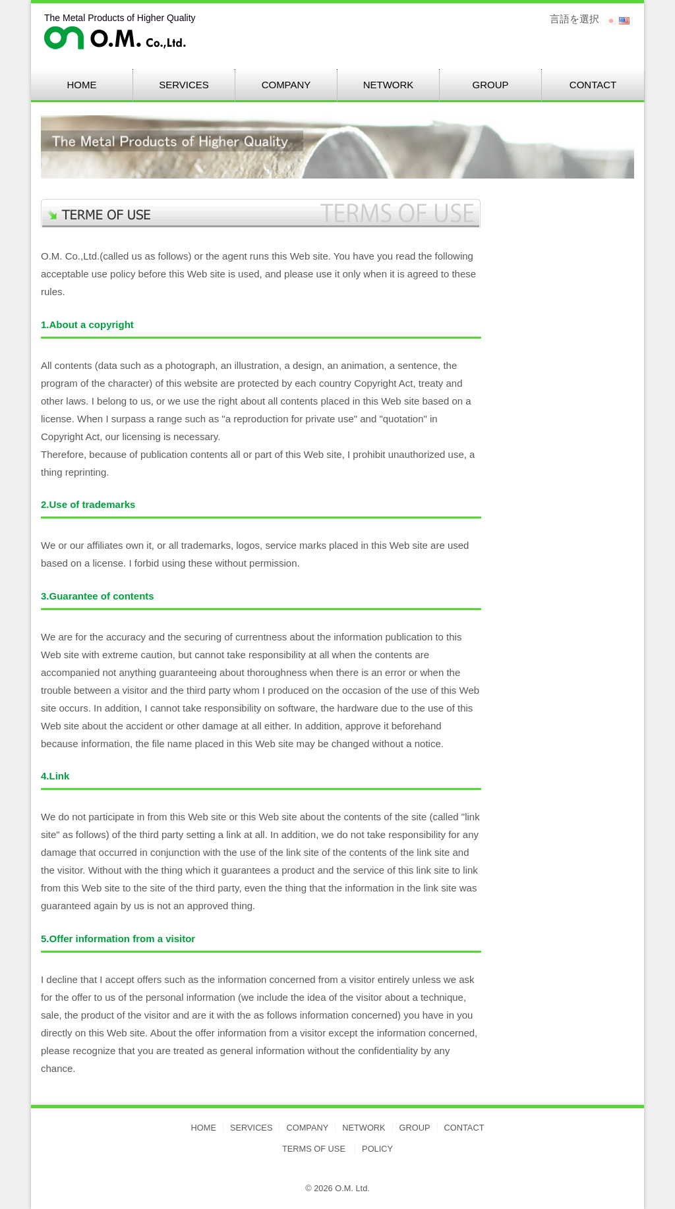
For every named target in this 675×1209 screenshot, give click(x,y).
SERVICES (184, 84)
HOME (82, 84)
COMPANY (286, 84)
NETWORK (388, 84)
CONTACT (593, 84)
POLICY (377, 1149)
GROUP (490, 84)
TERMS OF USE (313, 1149)
